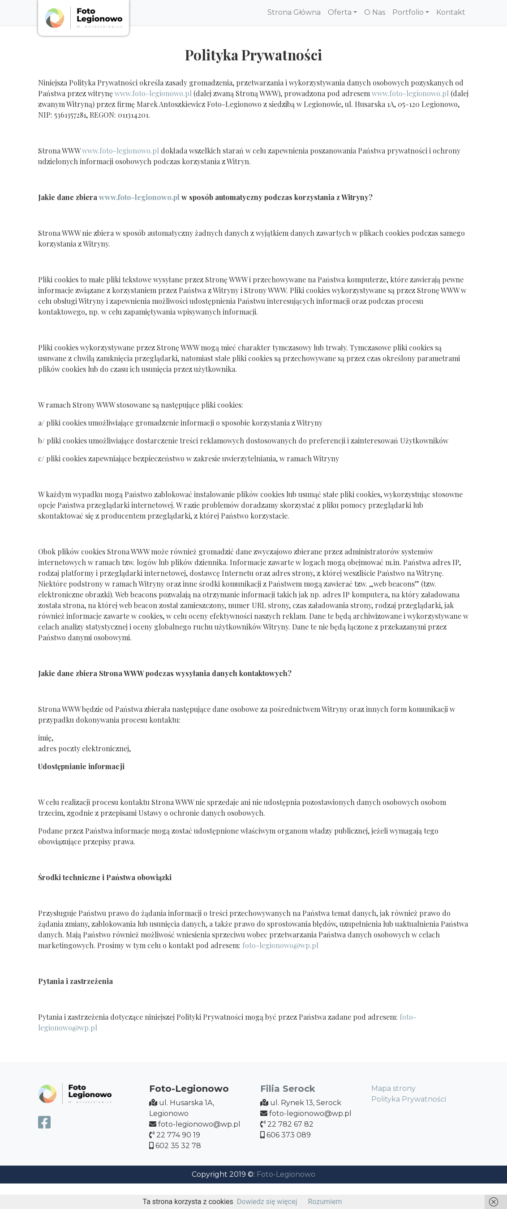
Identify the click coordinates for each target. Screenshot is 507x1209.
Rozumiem (325, 1201)
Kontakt (450, 12)
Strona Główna (294, 12)
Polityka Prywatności (408, 1099)
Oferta (340, 12)
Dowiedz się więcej (267, 1201)
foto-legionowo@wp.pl (280, 945)
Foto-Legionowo (286, 1174)
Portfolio (408, 12)
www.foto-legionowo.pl (153, 93)
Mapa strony (393, 1088)
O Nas (374, 12)
